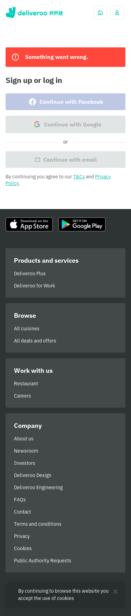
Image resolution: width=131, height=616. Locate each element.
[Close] (115, 591)
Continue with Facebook (65, 102)
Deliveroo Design (32, 475)
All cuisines (26, 328)
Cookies (23, 548)
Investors (24, 463)
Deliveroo (34, 12)
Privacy (22, 536)
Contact (22, 512)
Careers (22, 396)
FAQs (20, 499)
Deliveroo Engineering (38, 487)
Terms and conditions (37, 524)
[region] (65, 595)
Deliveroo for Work (34, 286)
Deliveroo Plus (30, 273)
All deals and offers (35, 341)
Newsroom (26, 451)
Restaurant (26, 383)
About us (24, 439)
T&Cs (79, 177)
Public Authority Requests (42, 560)
